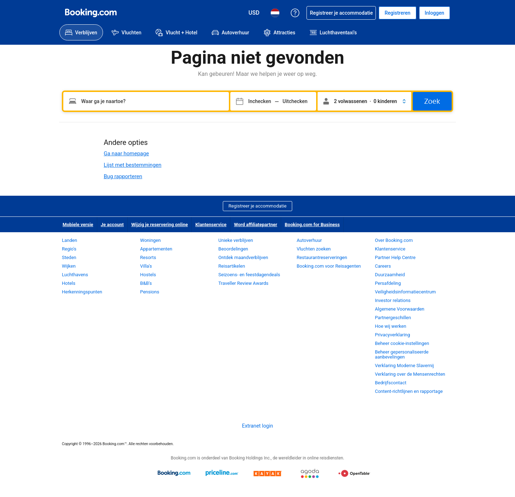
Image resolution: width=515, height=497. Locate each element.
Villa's (146, 266)
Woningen (150, 240)
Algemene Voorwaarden (399, 309)
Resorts (148, 257)
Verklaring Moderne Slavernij (404, 365)
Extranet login (257, 426)
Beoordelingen (233, 249)
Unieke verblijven (236, 240)
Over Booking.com (394, 240)
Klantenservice (210, 224)
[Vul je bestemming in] (146, 101)
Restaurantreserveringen (321, 257)
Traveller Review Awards (244, 283)
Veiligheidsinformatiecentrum (405, 291)
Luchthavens (75, 274)
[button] (364, 101)
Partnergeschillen (393, 317)
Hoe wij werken (390, 326)
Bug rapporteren (123, 176)
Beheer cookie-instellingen (402, 343)
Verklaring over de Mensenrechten (410, 374)
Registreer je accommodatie (257, 206)
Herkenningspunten (82, 291)
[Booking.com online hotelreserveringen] (91, 13)
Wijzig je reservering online (159, 224)
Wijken (68, 266)
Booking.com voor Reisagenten (328, 266)
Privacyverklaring (392, 334)
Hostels (148, 274)
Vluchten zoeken (313, 249)
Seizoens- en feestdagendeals (249, 274)
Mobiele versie (78, 224)
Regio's (69, 249)
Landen (69, 240)
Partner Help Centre (395, 257)
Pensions (149, 291)
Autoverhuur (309, 240)
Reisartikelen (232, 266)
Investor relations (393, 300)
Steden (69, 257)
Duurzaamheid (390, 274)
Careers (383, 266)
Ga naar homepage (126, 153)
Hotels (68, 283)
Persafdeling (388, 283)
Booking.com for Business (312, 224)
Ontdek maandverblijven (243, 257)
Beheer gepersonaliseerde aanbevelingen (401, 354)
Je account (112, 224)
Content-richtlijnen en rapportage (409, 391)
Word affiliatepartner (255, 224)
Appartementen (156, 249)
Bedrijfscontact (390, 382)
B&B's (146, 283)
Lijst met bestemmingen (132, 165)
